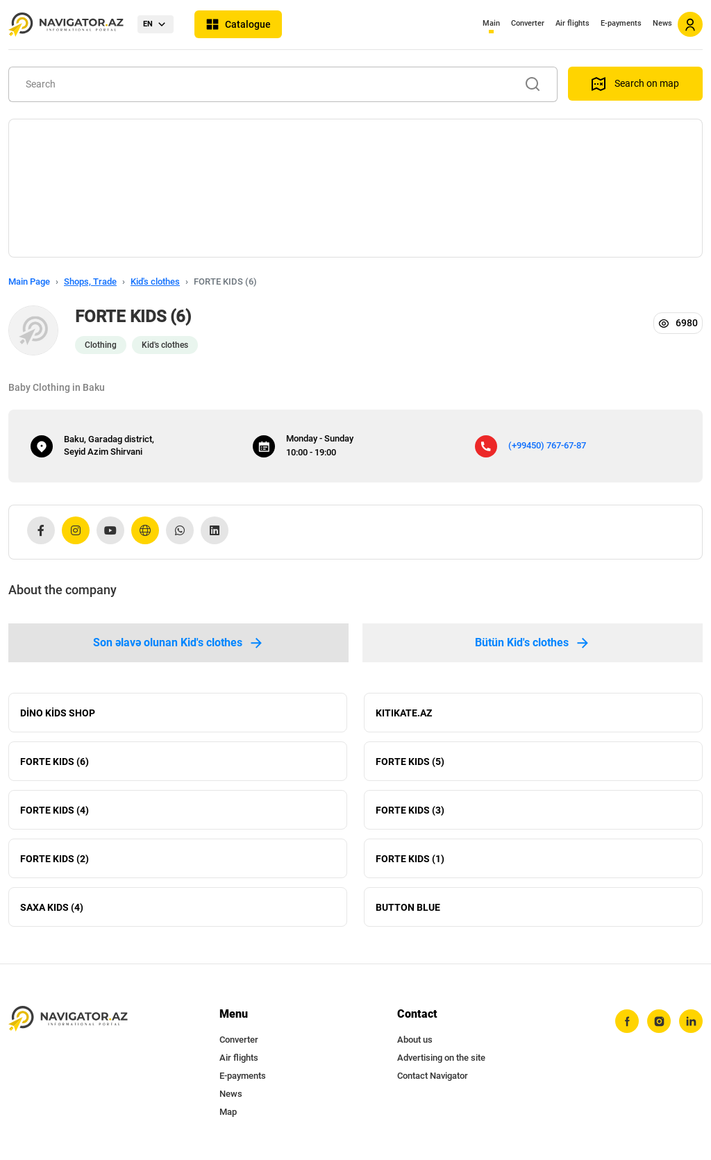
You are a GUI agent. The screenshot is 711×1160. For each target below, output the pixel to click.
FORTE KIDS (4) (54, 810)
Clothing (101, 345)
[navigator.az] (68, 1019)
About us (415, 1039)
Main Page (29, 281)
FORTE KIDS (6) (54, 761)
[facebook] (627, 1021)
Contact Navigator (432, 1075)
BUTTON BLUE (408, 907)
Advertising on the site (441, 1057)
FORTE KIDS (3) (410, 810)
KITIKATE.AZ (404, 712)
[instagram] (659, 1021)
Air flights (572, 23)
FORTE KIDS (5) (410, 761)
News (662, 23)
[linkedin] (691, 1021)
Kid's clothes (155, 281)
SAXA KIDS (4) (51, 907)
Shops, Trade (90, 281)
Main (491, 23)
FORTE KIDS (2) (54, 858)
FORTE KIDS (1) (410, 858)
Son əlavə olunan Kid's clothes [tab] (179, 642)
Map (228, 1112)
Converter (527, 23)
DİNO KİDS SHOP (57, 712)
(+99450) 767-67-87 (547, 445)
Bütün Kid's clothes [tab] (533, 642)
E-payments (621, 23)
